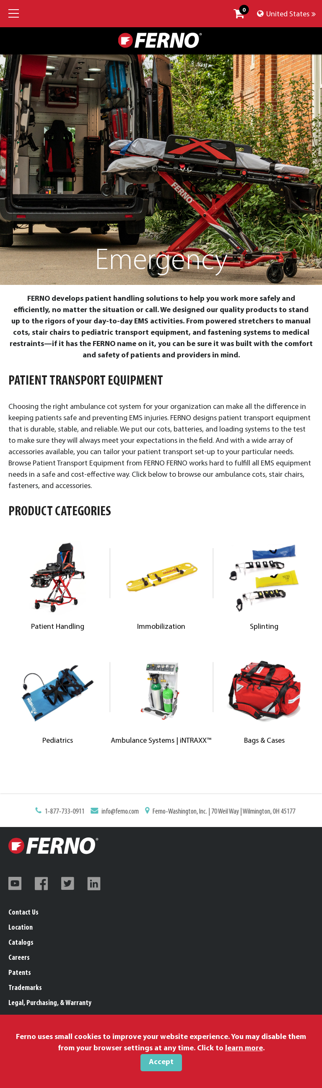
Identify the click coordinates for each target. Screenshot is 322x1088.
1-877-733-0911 (73, 812)
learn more (244, 1048)
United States (286, 14)
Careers (19, 958)
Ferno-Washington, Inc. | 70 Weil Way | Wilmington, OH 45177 (218, 812)
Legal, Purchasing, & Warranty (49, 1003)
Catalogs (21, 943)
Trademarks (25, 988)
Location (20, 928)
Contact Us (23, 913)
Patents (19, 973)
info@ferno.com (124, 812)
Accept (161, 1062)
